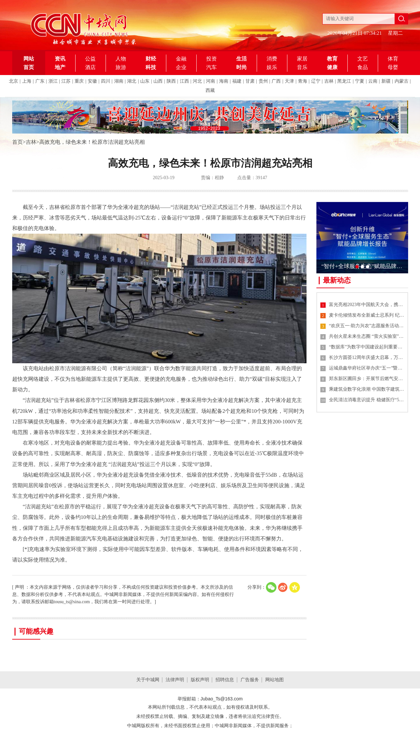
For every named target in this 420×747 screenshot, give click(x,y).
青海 (302, 81)
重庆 (79, 81)
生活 (241, 58)
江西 (184, 81)
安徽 (92, 81)
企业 (181, 67)
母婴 (393, 67)
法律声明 (175, 679)
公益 (90, 58)
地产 (60, 67)
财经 (150, 58)
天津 (289, 81)
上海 (26, 81)
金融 (181, 58)
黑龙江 (344, 81)
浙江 (53, 81)
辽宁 (315, 81)
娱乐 (272, 67)
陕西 (171, 81)
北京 (13, 81)
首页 (17, 142)
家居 (302, 58)
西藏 (210, 90)
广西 (276, 81)
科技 (150, 67)
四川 (105, 81)
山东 (144, 81)
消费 (272, 58)
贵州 (263, 81)
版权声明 (200, 679)
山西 (158, 81)
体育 (393, 58)
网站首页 (28, 63)
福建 (237, 81)
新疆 (386, 81)
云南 (372, 81)
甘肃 (250, 81)
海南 (223, 81)
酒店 (90, 67)
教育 (332, 58)
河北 (197, 81)
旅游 (120, 67)
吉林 (329, 81)
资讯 (60, 58)
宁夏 (359, 81)
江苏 (66, 81)
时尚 (241, 67)
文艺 (362, 58)
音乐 (302, 67)
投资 (211, 58)
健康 (332, 67)
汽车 (211, 67)
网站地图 (274, 679)
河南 (210, 81)
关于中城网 (147, 679)
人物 (120, 58)
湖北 (131, 81)
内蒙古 (401, 81)
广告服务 (250, 679)
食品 (362, 67)
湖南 (118, 81)
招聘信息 (224, 679)
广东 (40, 81)
